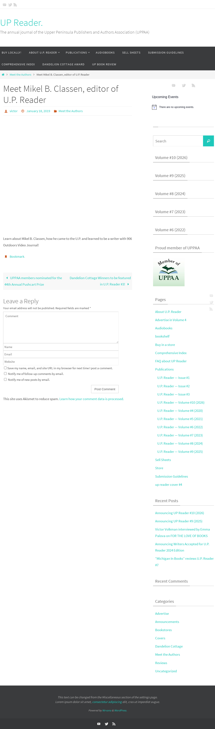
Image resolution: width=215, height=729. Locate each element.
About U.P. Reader (168, 311)
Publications (164, 369)
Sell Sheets (163, 459)
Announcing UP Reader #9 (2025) (178, 521)
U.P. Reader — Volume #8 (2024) (180, 443)
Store (159, 468)
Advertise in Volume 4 (170, 320)
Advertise (162, 613)
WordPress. (120, 710)
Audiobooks (163, 328)
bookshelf (162, 336)
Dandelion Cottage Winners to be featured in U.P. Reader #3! (100, 281)
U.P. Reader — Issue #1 (173, 377)
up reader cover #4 (168, 484)
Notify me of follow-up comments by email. (36, 374)
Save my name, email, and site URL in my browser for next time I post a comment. (60, 368)
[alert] (183, 107)
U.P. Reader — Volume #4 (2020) (180, 410)
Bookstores (163, 630)
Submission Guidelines (171, 476)
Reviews (161, 662)
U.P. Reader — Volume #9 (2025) (180, 451)
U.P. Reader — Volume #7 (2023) (180, 435)
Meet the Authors (20, 74)
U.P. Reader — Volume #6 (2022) (180, 427)
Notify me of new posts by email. (29, 380)
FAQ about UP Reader (171, 361)
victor (14, 111)
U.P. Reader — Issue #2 (173, 386)
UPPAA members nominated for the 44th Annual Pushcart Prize (33, 281)
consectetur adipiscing (107, 702)
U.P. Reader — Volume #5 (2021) (180, 418)
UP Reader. (21, 22)
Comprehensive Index (171, 352)
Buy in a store (165, 344)
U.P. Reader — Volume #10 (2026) (181, 402)
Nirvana (106, 710)
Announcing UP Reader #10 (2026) (179, 513)
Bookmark (17, 256)
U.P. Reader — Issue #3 (173, 394)
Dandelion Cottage (169, 646)
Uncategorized (166, 671)
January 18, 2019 (38, 111)
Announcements (167, 621)
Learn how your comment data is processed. (91, 399)
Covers (160, 638)
